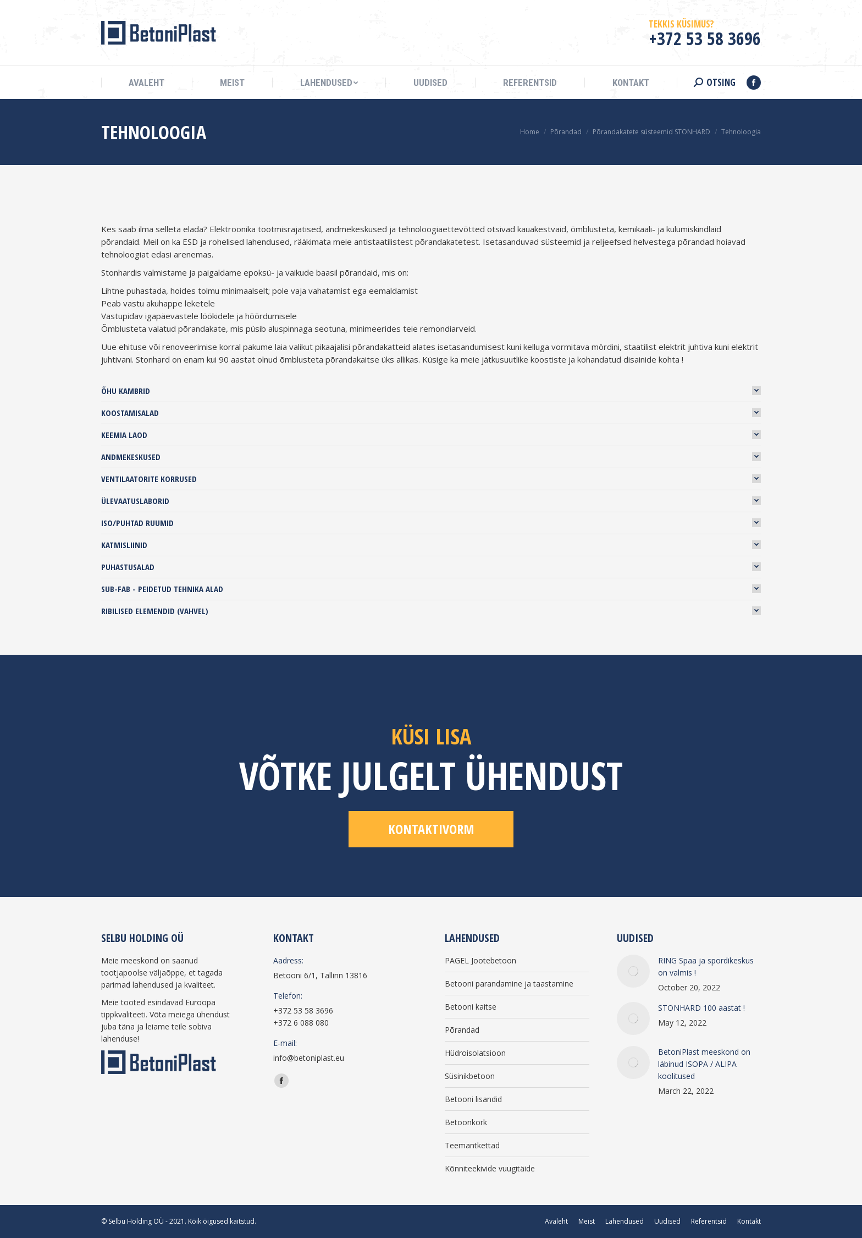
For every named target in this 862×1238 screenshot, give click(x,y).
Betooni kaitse (470, 1006)
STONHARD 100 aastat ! (701, 1008)
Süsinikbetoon (470, 1076)
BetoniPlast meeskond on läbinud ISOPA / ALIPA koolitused (704, 1064)
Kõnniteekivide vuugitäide (490, 1168)
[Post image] (633, 971)
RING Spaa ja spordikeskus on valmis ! (706, 966)
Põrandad (462, 1030)
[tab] (431, 390)
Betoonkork (466, 1122)
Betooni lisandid (473, 1099)
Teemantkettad (472, 1145)
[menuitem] (146, 83)
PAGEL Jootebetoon (480, 960)
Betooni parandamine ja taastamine (509, 983)
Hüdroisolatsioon (475, 1053)
